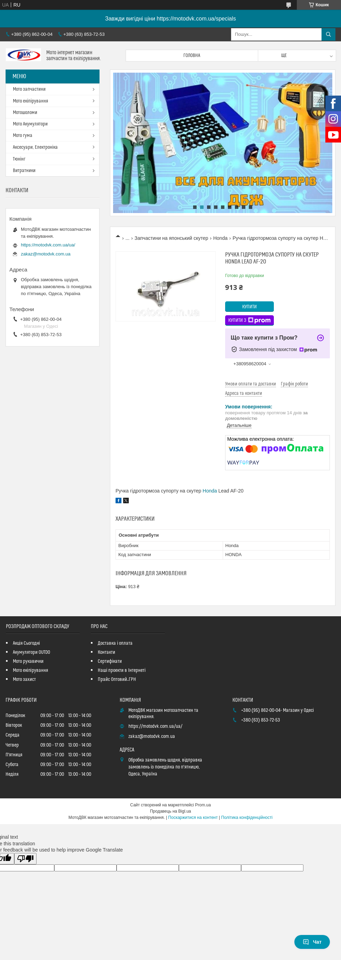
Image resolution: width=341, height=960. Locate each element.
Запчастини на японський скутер (171, 238)
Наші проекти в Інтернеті (121, 670)
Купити (249, 307)
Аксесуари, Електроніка (35, 147)
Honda (220, 238)
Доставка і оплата (115, 643)
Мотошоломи (25, 112)
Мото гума (22, 135)
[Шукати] (328, 34)
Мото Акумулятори (30, 124)
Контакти (106, 652)
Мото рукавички (28, 661)
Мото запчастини (29, 89)
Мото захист (24, 679)
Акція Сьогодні (26, 643)
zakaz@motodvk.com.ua (46, 254)
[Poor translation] (25, 858)
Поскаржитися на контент (192, 817)
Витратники (24, 170)
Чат (312, 942)
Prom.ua (203, 805)
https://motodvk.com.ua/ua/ (48, 244)
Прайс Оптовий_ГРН (117, 679)
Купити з (249, 320)
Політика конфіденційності (247, 817)
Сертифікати (110, 661)
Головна (191, 55)
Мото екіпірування (30, 101)
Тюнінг (19, 159)
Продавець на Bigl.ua (170, 811)
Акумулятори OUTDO (31, 652)
